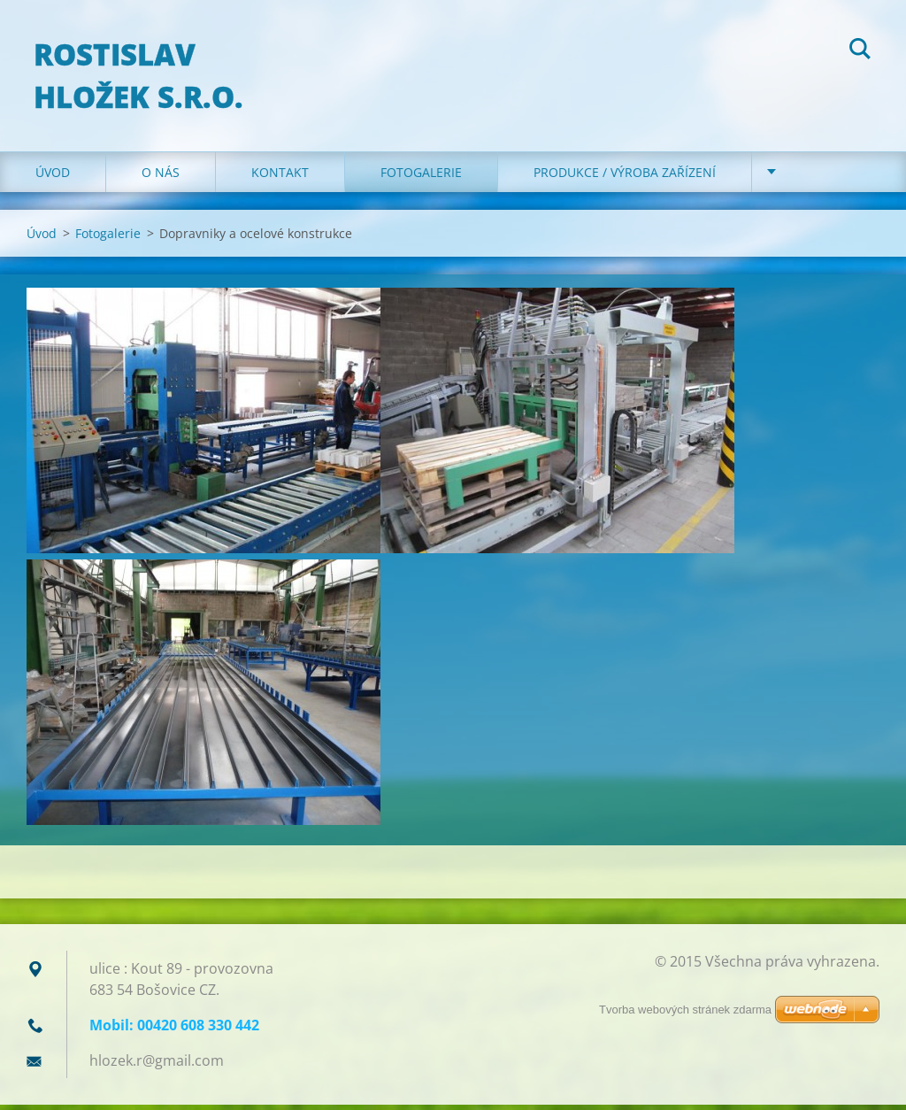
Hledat (860, 51)
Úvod (52, 176)
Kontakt (280, 176)
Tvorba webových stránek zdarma (685, 1009)
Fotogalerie (421, 176)
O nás (161, 176)
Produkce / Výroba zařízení (625, 176)
